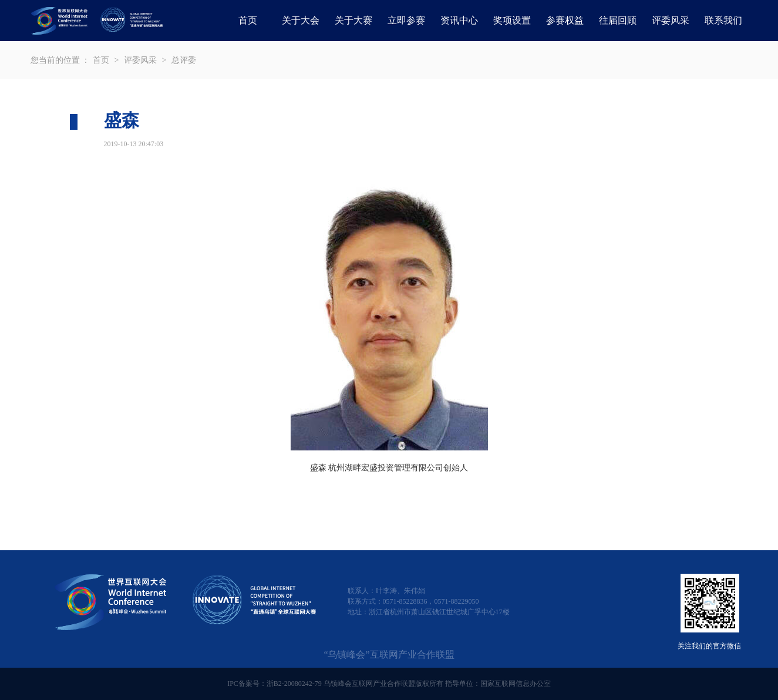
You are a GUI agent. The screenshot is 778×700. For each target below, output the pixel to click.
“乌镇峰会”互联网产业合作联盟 (389, 654)
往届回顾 (617, 20)
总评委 (183, 60)
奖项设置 (512, 20)
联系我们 (723, 20)
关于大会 (300, 20)
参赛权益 (565, 20)
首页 (247, 20)
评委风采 (670, 20)
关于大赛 (353, 20)
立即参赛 (406, 20)
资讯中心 (459, 20)
